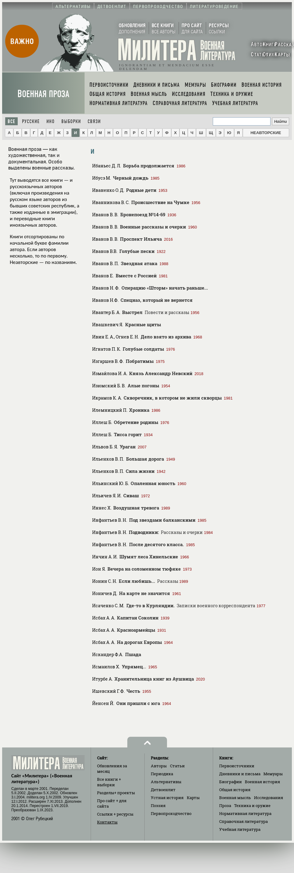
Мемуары (273, 773)
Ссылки (115, 814)
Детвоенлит (163, 789)
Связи (94, 121)
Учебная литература (239, 829)
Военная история (262, 781)
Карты (193, 797)
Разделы (116, 792)
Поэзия (158, 805)
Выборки (71, 121)
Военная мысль (235, 797)
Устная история (167, 797)
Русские (31, 121)
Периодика (162, 773)
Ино (50, 121)
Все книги (109, 781)
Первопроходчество (171, 813)
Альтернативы (166, 781)
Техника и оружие (252, 805)
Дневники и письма (239, 773)
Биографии (230, 781)
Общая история (234, 789)
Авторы (159, 766)
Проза (225, 805)
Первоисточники (236, 766)
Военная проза (43, 94)
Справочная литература (243, 821)
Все (11, 121)
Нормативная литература (245, 813)
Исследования (268, 797)
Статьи (177, 766)
